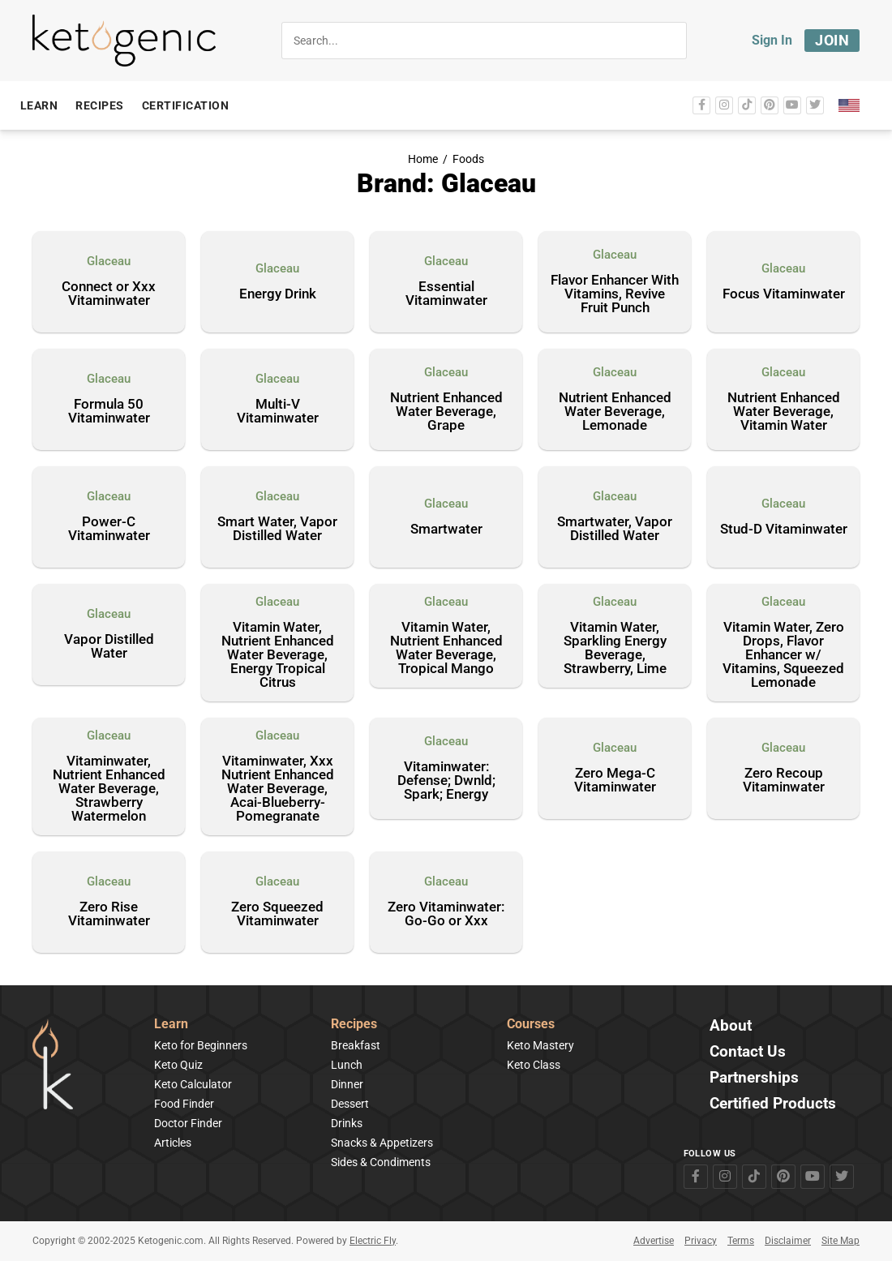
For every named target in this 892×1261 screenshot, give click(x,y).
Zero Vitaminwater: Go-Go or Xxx (446, 914)
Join (832, 40)
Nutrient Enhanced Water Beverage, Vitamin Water (783, 412)
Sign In (772, 40)
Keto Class (533, 1064)
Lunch (346, 1064)
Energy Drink (277, 294)
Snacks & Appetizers (382, 1142)
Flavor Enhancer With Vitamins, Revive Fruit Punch (615, 294)
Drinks (346, 1123)
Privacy (700, 1240)
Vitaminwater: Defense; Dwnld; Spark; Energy (446, 781)
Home (423, 159)
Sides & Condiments (381, 1162)
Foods (468, 159)
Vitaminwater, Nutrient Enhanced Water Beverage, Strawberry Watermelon (109, 789)
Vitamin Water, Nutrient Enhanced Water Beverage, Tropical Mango (446, 648)
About (731, 1026)
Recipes (354, 1025)
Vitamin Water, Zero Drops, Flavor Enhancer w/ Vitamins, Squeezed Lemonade (783, 655)
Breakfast (355, 1045)
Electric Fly (373, 1240)
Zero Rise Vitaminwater (109, 914)
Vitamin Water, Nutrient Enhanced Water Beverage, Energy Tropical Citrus (277, 655)
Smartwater (446, 529)
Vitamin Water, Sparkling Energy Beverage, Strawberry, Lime (615, 648)
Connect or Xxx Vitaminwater (109, 294)
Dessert (350, 1103)
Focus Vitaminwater (784, 294)
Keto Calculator (193, 1084)
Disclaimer (788, 1240)
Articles (172, 1142)
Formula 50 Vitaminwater (109, 411)
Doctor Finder (188, 1123)
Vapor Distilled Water (109, 647)
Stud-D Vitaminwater (783, 529)
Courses (531, 1025)
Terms (740, 1240)
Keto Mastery (540, 1045)
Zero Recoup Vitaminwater (784, 780)
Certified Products (773, 1104)
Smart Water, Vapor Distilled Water (277, 529)
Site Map (840, 1240)
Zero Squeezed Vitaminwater (277, 914)
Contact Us (748, 1052)
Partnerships (754, 1078)
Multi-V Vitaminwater (278, 411)
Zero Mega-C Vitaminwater (615, 780)
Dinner (347, 1084)
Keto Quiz (178, 1064)
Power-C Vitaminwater (109, 529)
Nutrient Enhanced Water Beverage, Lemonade (615, 412)
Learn (171, 1025)
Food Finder (184, 1103)
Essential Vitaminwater (446, 294)
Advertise (653, 1240)
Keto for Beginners (200, 1045)
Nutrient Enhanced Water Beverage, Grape (446, 412)
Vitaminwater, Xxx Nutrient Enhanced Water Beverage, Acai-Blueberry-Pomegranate (277, 789)
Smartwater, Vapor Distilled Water (614, 529)
